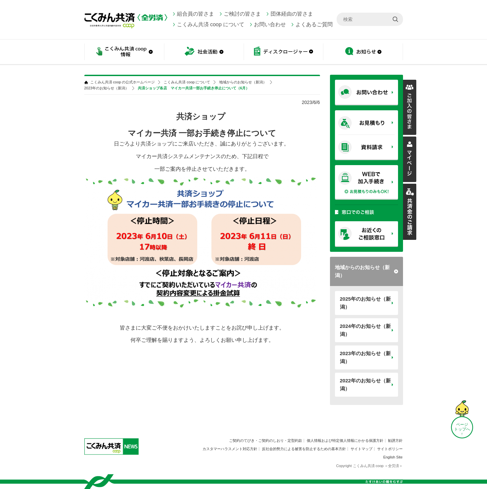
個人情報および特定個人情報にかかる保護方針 (345, 440)
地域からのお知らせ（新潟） (362, 271)
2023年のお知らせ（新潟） (365, 357)
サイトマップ (361, 449)
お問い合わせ (270, 24)
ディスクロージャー (283, 52)
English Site (392, 457)
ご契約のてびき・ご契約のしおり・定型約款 (265, 440)
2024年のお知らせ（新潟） (365, 330)
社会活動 (204, 52)
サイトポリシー (390, 449)
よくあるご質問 (314, 24)
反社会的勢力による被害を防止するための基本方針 (304, 449)
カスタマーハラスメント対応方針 (230, 449)
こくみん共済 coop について (211, 24)
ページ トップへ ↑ (462, 429)
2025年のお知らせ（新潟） (365, 303)
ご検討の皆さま (242, 14)
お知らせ (363, 52)
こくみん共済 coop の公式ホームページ (122, 82)
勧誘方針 (395, 440)
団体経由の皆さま (292, 14)
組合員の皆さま (195, 14)
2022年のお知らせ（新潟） (365, 384)
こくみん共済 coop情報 (124, 52)
